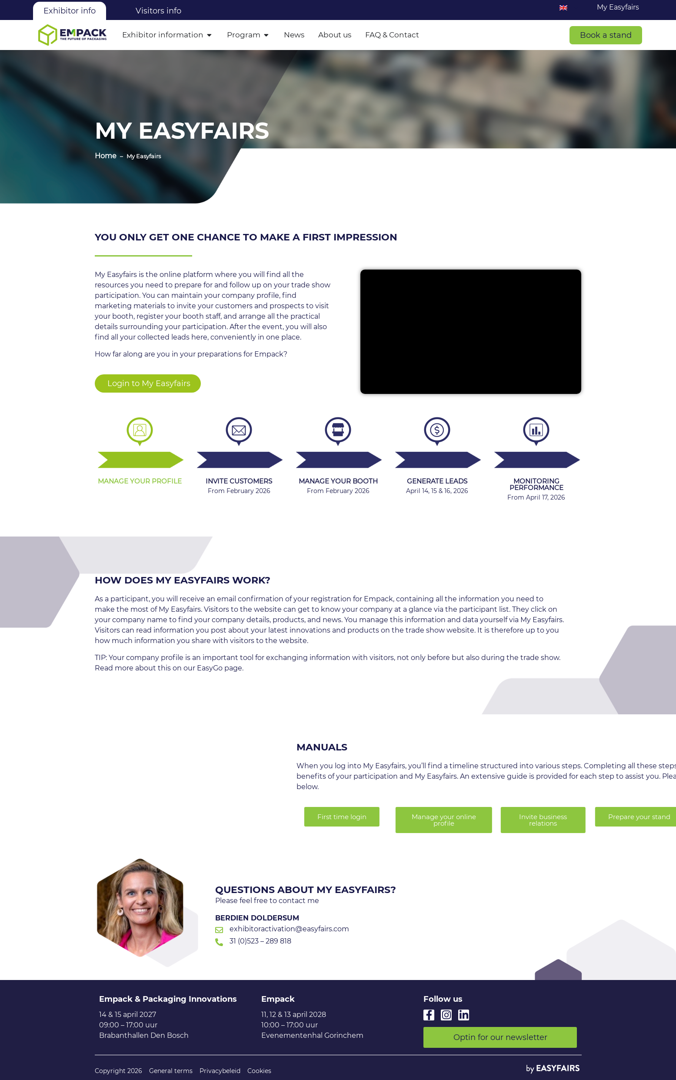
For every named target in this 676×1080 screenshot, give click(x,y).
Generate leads (437, 481)
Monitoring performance (536, 484)
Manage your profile (140, 481)
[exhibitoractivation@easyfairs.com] (219, 930)
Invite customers (239, 481)
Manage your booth (338, 481)
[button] (605, 35)
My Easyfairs (618, 7)
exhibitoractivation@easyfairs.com (289, 929)
